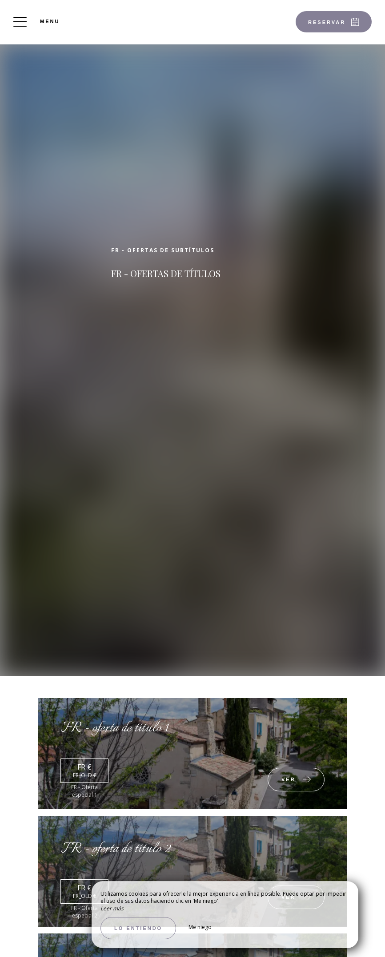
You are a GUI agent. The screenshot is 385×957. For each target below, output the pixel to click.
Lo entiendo (138, 928)
